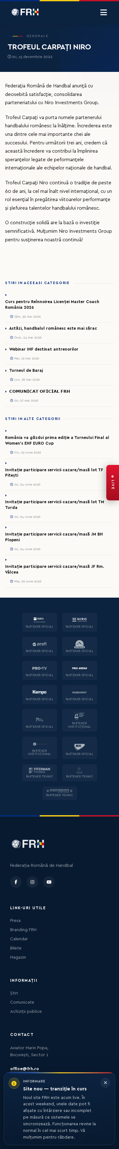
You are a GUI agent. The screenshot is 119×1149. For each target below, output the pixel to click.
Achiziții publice (26, 1011)
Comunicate (22, 1002)
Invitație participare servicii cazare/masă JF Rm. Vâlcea (54, 569)
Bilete (16, 948)
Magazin (18, 957)
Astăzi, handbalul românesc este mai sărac (53, 328)
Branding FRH (23, 930)
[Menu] (103, 12)
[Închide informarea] (105, 1083)
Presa (15, 920)
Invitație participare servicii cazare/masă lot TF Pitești (54, 473)
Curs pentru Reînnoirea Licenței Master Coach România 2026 (52, 304)
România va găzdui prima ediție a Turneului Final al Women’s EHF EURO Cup (57, 440)
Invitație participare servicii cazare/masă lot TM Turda (54, 505)
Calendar (19, 939)
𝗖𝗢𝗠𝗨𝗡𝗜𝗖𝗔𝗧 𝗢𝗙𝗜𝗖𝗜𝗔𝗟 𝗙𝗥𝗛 (39, 391)
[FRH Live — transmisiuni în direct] (112, 482)
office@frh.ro (24, 1069)
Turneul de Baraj (26, 370)
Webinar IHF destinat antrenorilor (43, 349)
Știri (14, 993)
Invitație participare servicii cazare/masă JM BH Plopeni (54, 537)
